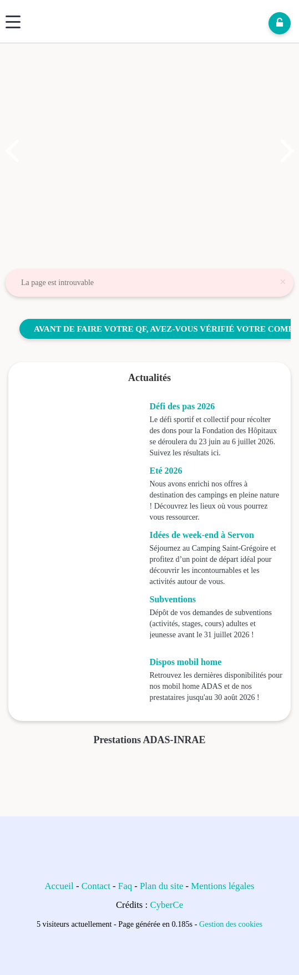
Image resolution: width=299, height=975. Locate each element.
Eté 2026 (166, 470)
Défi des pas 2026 (182, 406)
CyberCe (166, 905)
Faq (125, 886)
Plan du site (161, 886)
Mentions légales (222, 886)
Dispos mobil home (186, 662)
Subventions (173, 599)
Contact (96, 886)
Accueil (59, 886)
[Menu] (13, 22)
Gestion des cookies (230, 924)
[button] (12, 150)
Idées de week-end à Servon (202, 535)
